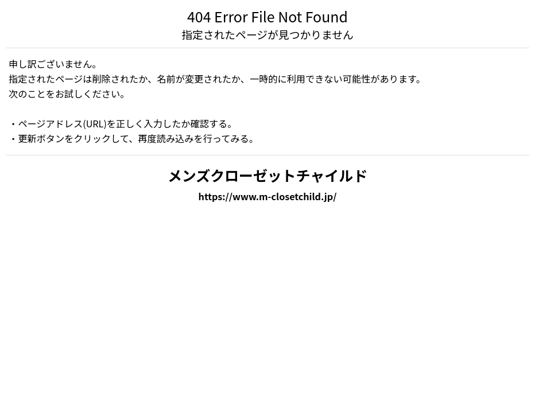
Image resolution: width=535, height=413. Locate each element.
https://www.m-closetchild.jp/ (268, 196)
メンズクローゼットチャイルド (267, 175)
